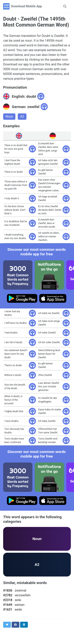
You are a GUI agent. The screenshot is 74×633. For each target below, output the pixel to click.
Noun (9, 116)
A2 (22, 116)
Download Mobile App (26, 6)
